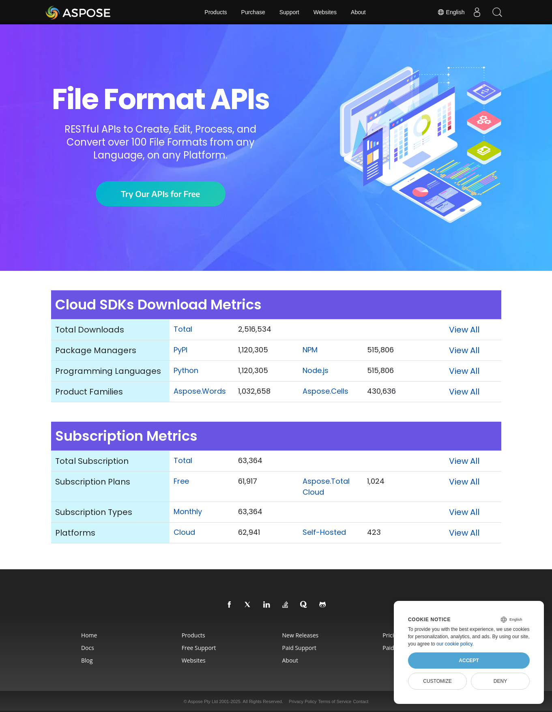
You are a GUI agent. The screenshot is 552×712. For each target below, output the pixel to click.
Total (183, 329)
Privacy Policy (302, 701)
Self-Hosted (324, 532)
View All (464, 329)
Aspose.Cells (325, 391)
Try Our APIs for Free (160, 194)
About (358, 12)
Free (181, 481)
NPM (310, 350)
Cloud (184, 532)
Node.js (316, 370)
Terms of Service (334, 701)
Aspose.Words (200, 391)
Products (215, 12)
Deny (500, 681)
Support (289, 12)
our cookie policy (454, 644)
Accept (469, 660)
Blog (87, 660)
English (451, 12)
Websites (325, 12)
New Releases (300, 635)
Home (89, 635)
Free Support (199, 648)
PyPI (180, 350)
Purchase (253, 12)
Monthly (188, 511)
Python (186, 370)
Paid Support (299, 648)
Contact (360, 701)
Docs (87, 648)
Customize (437, 681)
